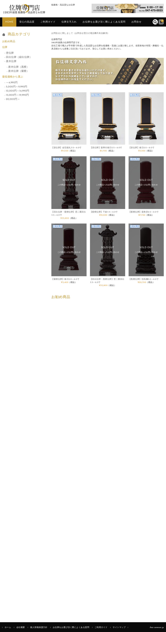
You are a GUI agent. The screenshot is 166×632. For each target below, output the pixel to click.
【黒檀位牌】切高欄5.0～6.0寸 (144, 279)
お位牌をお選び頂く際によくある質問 (104, 22)
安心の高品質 (26, 22)
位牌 (4, 47)
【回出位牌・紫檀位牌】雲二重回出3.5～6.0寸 (68, 213)
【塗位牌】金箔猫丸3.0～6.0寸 (66, 148)
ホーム (8, 627)
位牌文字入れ (69, 22)
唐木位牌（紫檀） (18, 71)
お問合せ (136, 22)
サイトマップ (119, 627)
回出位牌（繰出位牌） (19, 57)
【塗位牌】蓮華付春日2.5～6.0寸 (106, 148)
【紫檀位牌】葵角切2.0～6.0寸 (144, 212)
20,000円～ (13, 99)
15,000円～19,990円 (17, 95)
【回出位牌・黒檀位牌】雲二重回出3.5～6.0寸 (107, 280)
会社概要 (20, 627)
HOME (9, 22)
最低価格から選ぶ (12, 77)
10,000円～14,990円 (17, 91)
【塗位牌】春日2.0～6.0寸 (141, 148)
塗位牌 (10, 53)
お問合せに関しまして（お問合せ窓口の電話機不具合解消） (80, 33)
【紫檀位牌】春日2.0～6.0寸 (65, 279)
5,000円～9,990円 (16, 86)
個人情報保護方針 (38, 627)
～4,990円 (12, 82)
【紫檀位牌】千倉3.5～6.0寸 (104, 212)
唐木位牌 (11, 61)
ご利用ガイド (48, 22)
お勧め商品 (8, 41)
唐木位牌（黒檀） (18, 67)
